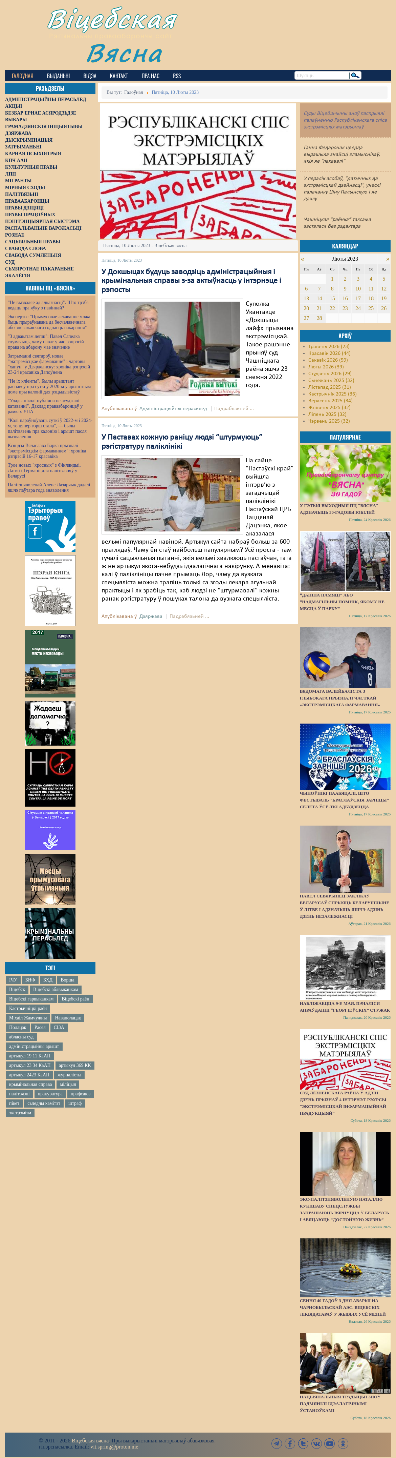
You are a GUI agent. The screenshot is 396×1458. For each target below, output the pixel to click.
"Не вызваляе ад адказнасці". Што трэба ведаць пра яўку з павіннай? (48, 305)
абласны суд (21, 1036)
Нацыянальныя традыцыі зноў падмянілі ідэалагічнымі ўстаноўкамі (340, 1403)
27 (306, 318)
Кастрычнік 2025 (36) (332, 394)
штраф (75, 1103)
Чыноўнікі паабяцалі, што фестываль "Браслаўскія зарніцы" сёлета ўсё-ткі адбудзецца (344, 800)
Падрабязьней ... (234, 408)
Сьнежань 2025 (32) (331, 380)
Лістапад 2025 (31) (329, 387)
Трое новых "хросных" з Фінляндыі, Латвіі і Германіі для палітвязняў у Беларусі (44, 471)
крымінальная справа (30, 1084)
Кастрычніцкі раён (28, 1008)
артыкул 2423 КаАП (29, 1074)
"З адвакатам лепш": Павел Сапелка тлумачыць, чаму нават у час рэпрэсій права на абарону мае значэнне (46, 342)
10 (358, 288)
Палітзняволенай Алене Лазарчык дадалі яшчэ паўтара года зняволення (49, 487)
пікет (14, 1103)
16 (345, 298)
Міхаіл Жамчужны (28, 1017)
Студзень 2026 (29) (330, 374)
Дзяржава (150, 616)
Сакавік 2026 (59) (328, 360)
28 (319, 318)
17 (358, 298)
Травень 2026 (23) (329, 346)
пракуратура (50, 1093)
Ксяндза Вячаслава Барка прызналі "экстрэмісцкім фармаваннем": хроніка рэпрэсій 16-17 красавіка (47, 451)
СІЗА (59, 1027)
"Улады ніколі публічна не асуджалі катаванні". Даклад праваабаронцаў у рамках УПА (45, 406)
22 (332, 308)
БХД (47, 980)
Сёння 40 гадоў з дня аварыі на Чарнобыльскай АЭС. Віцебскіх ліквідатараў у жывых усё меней (343, 1307)
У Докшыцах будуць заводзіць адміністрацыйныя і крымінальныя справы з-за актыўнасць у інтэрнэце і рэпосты (191, 281)
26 (384, 308)
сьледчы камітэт (43, 1103)
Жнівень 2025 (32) (329, 407)
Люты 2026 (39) (326, 367)
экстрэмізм (20, 1112)
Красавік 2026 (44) (329, 353)
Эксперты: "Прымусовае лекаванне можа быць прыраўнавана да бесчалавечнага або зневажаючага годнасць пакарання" (49, 322)
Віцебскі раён (75, 998)
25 (371, 308)
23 (345, 308)
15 (332, 298)
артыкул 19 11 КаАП (29, 1055)
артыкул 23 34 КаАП (30, 1065)
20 (306, 308)
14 (319, 298)
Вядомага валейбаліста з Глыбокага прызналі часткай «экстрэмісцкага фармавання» (340, 698)
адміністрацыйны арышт (34, 1046)
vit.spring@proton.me (114, 1447)
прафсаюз (80, 1093)
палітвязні (19, 1093)
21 (319, 308)
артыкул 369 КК (75, 1065)
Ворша (67, 980)
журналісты (69, 1074)
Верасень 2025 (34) (330, 401)
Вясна (124, 52)
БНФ (30, 980)
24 (358, 308)
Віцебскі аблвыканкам (55, 989)
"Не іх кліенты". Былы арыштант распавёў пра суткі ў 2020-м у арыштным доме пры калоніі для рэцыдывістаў (49, 386)
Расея (40, 1027)
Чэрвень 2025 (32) (329, 421)
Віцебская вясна (90, 1440)
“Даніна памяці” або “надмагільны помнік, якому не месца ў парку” (342, 601)
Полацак (17, 1027)
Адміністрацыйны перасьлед (173, 408)
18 (371, 298)
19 (384, 298)
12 (384, 288)
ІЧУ (13, 980)
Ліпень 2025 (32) (327, 414)
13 (306, 298)
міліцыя (68, 1084)
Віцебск (17, 989)
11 (370, 288)
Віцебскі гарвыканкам (31, 998)
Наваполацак (68, 1017)
